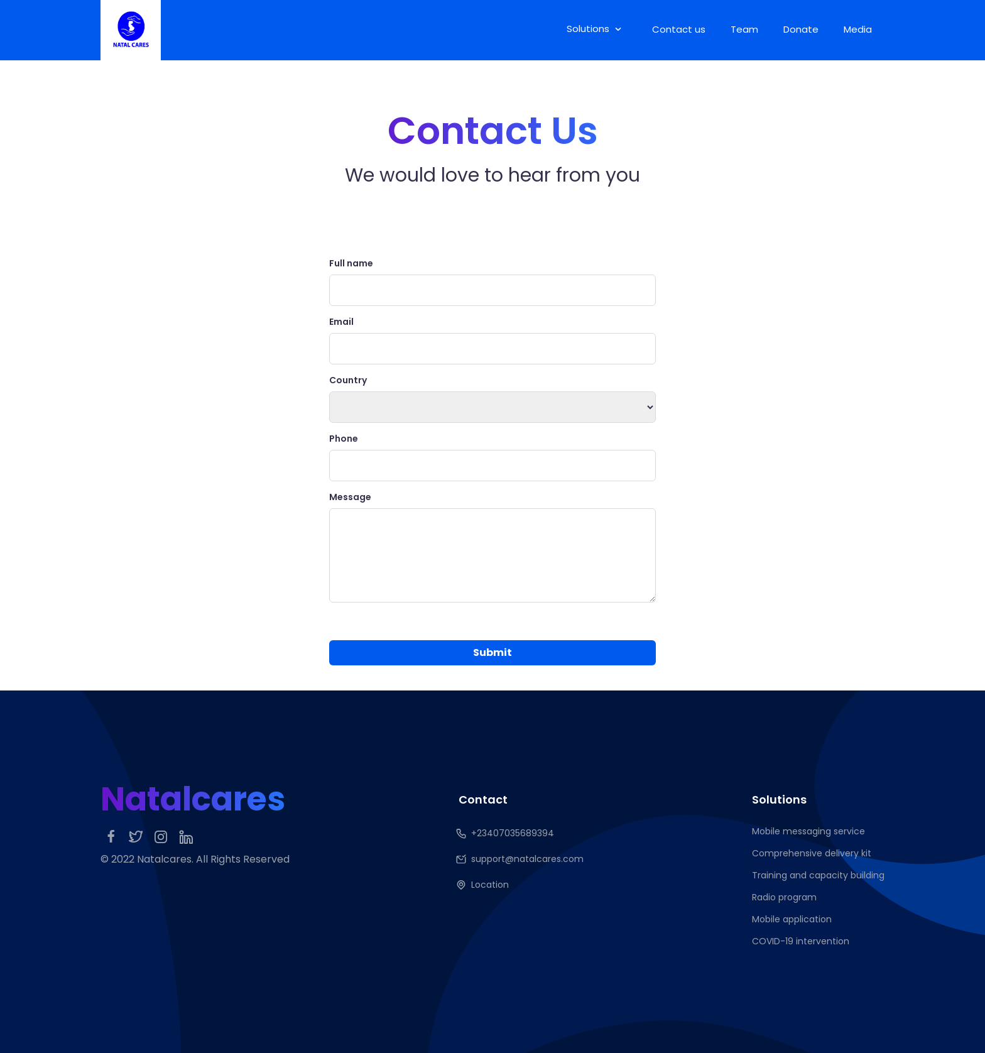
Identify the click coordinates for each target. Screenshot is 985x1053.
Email (341, 321)
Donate (801, 29)
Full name (351, 263)
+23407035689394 (506, 833)
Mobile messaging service (808, 831)
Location (484, 884)
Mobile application (792, 919)
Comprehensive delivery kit (811, 853)
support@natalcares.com (521, 859)
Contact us (678, 29)
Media (858, 29)
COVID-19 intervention (800, 941)
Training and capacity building (818, 875)
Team (744, 29)
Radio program (784, 897)
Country (348, 380)
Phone (343, 438)
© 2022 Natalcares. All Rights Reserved (195, 859)
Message (350, 497)
